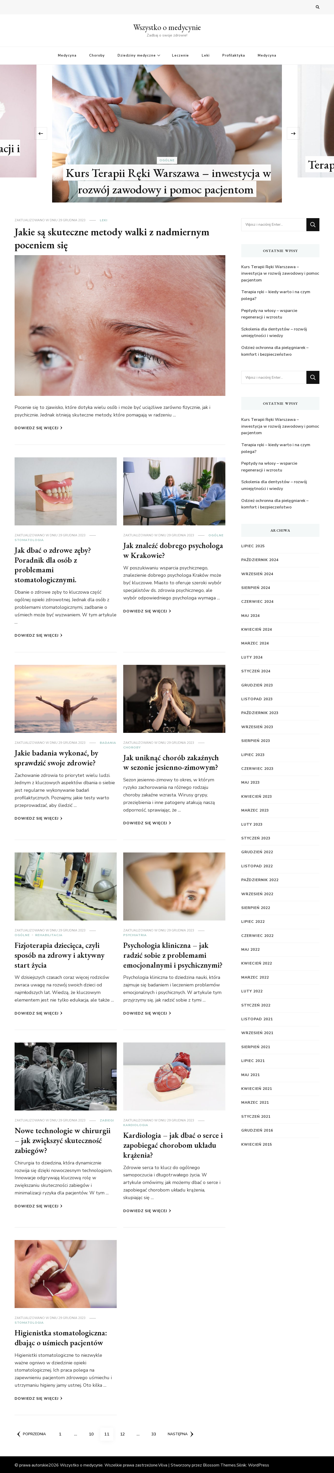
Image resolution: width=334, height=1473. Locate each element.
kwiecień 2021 (256, 1088)
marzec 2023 (255, 810)
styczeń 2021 (255, 1116)
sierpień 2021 (255, 1047)
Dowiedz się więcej (39, 428)
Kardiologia (135, 1124)
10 (93, 1431)
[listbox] (167, 133)
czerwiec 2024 (257, 601)
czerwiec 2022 (257, 935)
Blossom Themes (219, 1464)
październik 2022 (260, 879)
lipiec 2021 (253, 1060)
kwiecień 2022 (256, 963)
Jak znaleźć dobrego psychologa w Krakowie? (173, 550)
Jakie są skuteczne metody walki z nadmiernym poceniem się (113, 238)
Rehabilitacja (49, 934)
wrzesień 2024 (257, 574)
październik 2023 (260, 712)
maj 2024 (250, 615)
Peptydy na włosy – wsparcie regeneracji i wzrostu (269, 314)
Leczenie (180, 55)
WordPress (258, 1464)
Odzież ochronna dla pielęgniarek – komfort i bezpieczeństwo (274, 351)
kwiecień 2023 (256, 796)
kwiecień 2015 (256, 1144)
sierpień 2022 (255, 907)
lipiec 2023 (253, 754)
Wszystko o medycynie (167, 27)
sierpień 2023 (255, 740)
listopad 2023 (257, 699)
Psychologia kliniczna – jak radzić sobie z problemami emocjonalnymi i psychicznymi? (173, 954)
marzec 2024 (255, 643)
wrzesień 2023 (257, 727)
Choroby (97, 55)
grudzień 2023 (257, 685)
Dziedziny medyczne (136, 55)
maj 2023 (250, 782)
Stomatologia (29, 540)
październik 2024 (260, 559)
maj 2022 (250, 949)
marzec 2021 (255, 1102)
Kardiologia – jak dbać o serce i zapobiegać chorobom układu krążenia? (173, 1144)
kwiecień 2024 (256, 629)
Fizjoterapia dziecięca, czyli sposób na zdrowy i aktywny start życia (60, 954)
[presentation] (44, 133)
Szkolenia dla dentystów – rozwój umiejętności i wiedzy (274, 332)
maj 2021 (250, 1074)
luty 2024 (252, 657)
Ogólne (167, 160)
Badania (108, 742)
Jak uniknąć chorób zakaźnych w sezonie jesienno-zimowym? (171, 762)
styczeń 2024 (255, 671)
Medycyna (67, 55)
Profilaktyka (233, 55)
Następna (181, 1433)
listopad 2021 (257, 1019)
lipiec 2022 (253, 921)
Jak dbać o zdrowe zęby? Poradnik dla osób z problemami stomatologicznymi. (53, 565)
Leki (205, 55)
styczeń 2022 (255, 1005)
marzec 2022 (255, 977)
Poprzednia (31, 1433)
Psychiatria (135, 934)
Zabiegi (107, 1120)
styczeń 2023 (255, 838)
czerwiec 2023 (257, 768)
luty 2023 (252, 824)
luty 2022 (252, 991)
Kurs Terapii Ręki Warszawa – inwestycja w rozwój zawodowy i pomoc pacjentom (168, 181)
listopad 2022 (257, 866)
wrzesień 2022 (257, 894)
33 (155, 1431)
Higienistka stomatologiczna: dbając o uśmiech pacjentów (62, 1337)
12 (124, 1431)
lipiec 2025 (253, 546)
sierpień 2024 (255, 587)
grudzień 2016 (257, 1130)
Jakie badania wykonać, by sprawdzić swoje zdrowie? (57, 757)
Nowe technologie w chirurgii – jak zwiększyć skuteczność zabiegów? (63, 1139)
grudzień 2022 (257, 852)
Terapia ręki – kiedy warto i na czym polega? (275, 295)
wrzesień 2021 (257, 1032)
